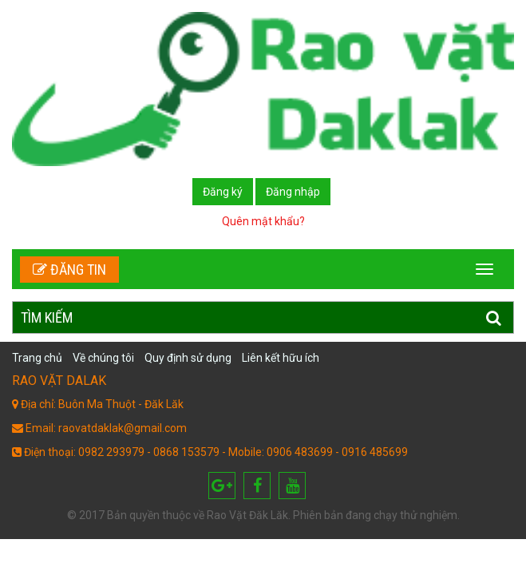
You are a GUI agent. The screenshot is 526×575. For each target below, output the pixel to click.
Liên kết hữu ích (280, 357)
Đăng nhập (293, 191)
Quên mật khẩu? (263, 221)
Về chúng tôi (103, 357)
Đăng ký (223, 191)
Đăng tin (69, 269)
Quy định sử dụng (187, 357)
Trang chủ (37, 357)
